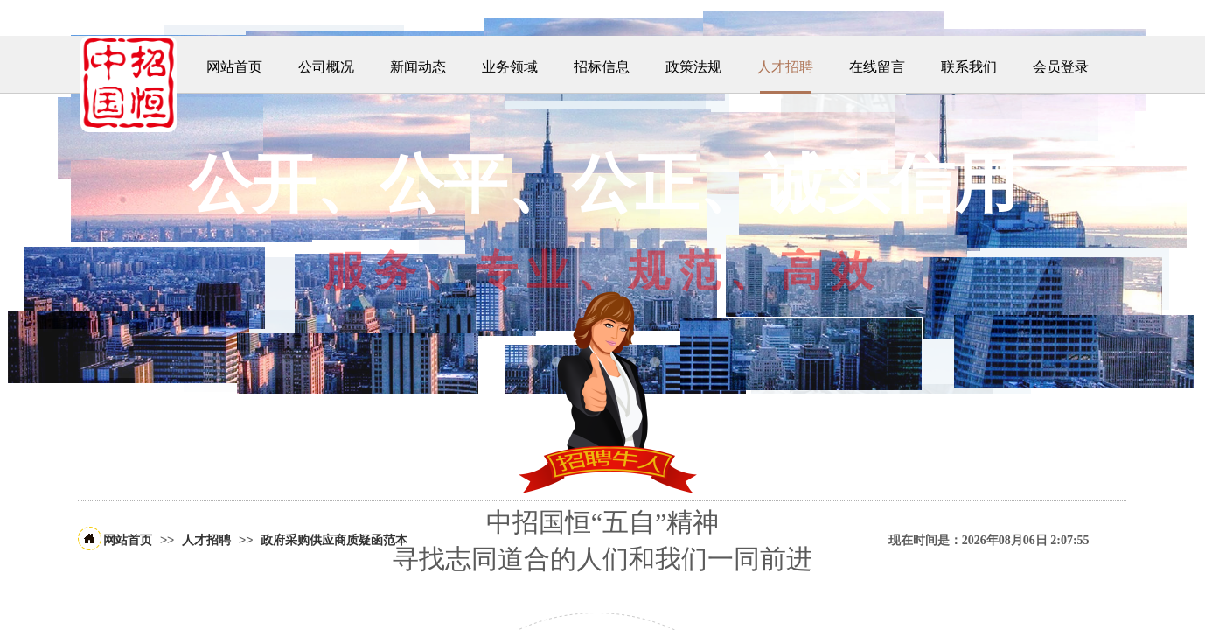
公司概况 (326, 67)
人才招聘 (785, 67)
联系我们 (969, 67)
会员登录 (1061, 67)
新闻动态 (418, 67)
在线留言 (877, 67)
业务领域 (510, 67)
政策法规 (693, 67)
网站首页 (234, 67)
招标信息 (602, 67)
